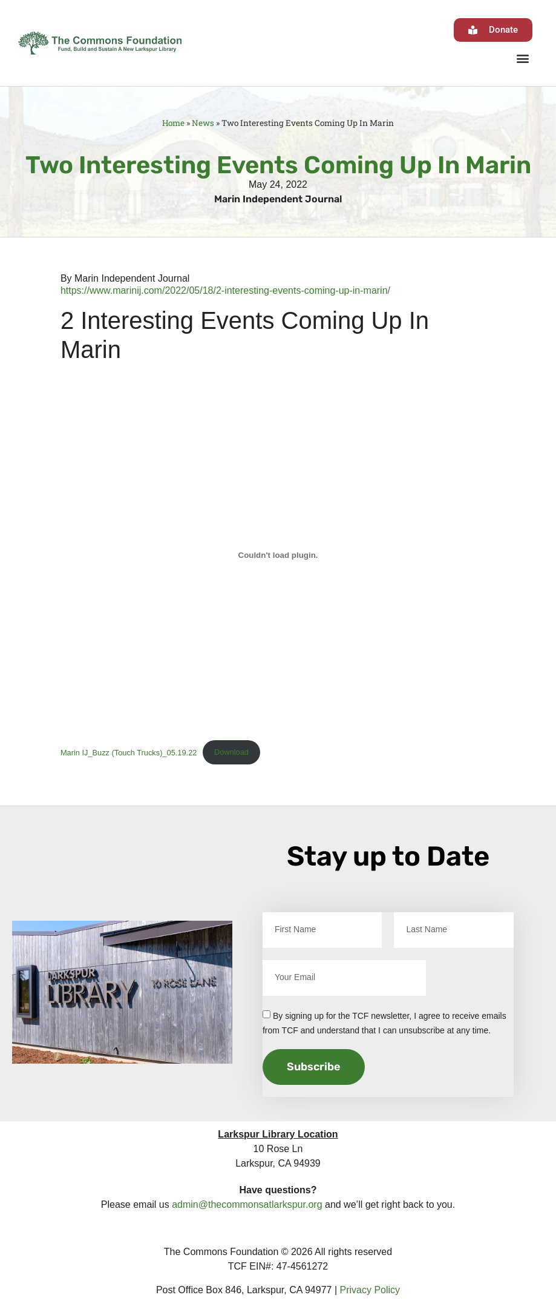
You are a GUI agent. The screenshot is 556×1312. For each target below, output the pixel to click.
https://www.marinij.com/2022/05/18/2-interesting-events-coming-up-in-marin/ (225, 290)
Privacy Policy (370, 1290)
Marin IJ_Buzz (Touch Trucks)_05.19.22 (129, 752)
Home (173, 123)
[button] (522, 58)
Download (231, 752)
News (203, 123)
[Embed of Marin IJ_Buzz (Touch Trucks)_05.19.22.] (278, 555)
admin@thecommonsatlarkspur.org (247, 1204)
